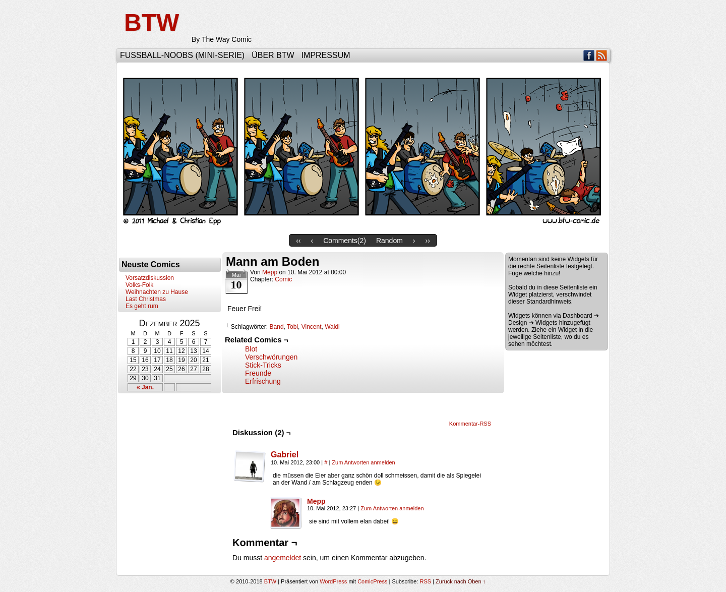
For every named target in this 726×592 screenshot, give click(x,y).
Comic (283, 279)
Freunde (258, 373)
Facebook (589, 55)
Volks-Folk (139, 284)
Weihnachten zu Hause (157, 291)
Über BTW (273, 55)
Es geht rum (142, 306)
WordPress (333, 581)
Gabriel (284, 454)
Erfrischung (263, 381)
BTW (151, 22)
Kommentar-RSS (470, 424)
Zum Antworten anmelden (363, 462)
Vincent (311, 326)
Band (277, 326)
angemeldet (282, 558)
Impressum (325, 55)
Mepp (269, 272)
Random (389, 240)
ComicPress (372, 581)
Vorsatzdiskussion (150, 277)
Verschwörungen (271, 357)
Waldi (332, 326)
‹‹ (298, 240)
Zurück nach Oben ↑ (461, 581)
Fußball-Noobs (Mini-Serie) (182, 55)
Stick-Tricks (263, 365)
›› (428, 240)
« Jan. (145, 387)
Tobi (292, 326)
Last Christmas (146, 299)
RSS (601, 55)
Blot (251, 349)
